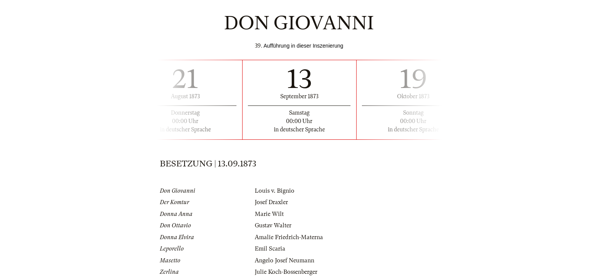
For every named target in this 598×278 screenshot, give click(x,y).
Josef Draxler (271, 202)
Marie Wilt (269, 214)
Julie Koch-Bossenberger (286, 271)
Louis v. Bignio (274, 190)
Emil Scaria (270, 248)
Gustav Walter (273, 225)
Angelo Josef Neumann (284, 260)
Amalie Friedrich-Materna (289, 237)
